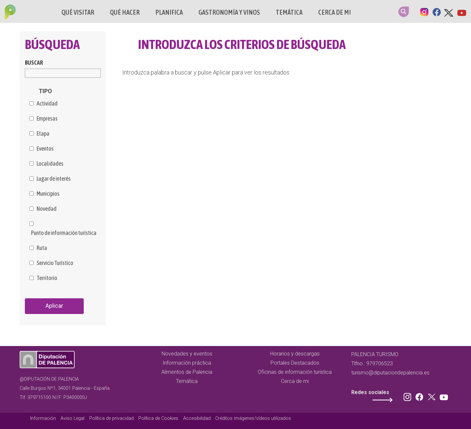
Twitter (449, 11)
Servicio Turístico (55, 263)
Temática (289, 12)
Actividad (47, 104)
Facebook (436, 11)
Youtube (461, 11)
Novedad (47, 209)
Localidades (50, 164)
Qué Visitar (77, 12)
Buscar (34, 62)
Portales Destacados (294, 363)
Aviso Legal (72, 418)
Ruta (42, 248)
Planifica (169, 12)
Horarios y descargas (295, 354)
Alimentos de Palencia (186, 372)
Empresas (47, 119)
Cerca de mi (334, 12)
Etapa (43, 134)
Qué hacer (125, 12)
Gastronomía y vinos (229, 12)
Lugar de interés (54, 179)
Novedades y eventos (187, 354)
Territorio (47, 278)
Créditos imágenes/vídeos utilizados (253, 418)
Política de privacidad (111, 418)
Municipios (48, 194)
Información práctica (187, 363)
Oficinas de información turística (295, 372)
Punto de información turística (63, 233)
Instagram (424, 11)
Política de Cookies (158, 418)
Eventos (45, 149)
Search (403, 12)
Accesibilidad (197, 418)
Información (43, 418)
